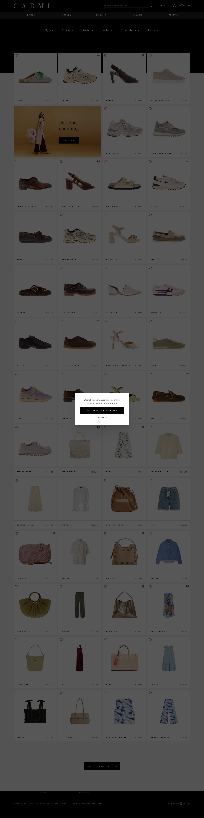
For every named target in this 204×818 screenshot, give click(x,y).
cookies (109, 399)
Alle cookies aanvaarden (102, 411)
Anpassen (102, 418)
